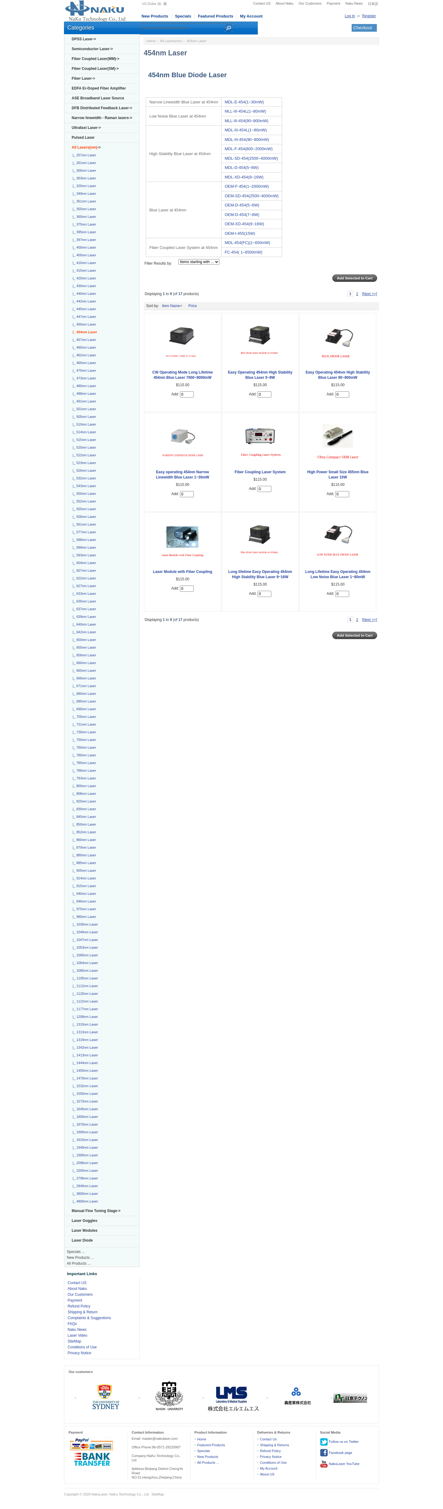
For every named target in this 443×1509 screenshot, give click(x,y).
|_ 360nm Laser (83, 216)
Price (192, 306)
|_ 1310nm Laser (84, 1024)
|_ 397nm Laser (83, 240)
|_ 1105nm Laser (84, 978)
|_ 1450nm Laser (84, 1070)
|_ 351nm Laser (83, 201)
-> (86, 147)
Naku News (354, 3)
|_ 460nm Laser (83, 347)
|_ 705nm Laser (83, 716)
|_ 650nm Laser (83, 640)
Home (150, 41)
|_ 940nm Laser (83, 893)
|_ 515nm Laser (83, 440)
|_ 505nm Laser (83, 416)
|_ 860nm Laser (83, 840)
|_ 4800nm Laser (84, 1201)
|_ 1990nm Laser (84, 1155)
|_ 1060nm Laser (84, 955)
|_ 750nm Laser (83, 740)
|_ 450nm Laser (83, 324)
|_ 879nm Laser (83, 847)
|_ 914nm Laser (83, 878)
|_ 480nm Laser (83, 386)
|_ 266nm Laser (83, 170)
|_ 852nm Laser (83, 832)
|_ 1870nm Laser (84, 1124)
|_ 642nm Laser (83, 632)
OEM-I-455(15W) (240, 233)
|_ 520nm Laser (83, 447)
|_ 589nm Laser (83, 547)
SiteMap (74, 1341)
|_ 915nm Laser (83, 886)
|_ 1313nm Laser (84, 1032)
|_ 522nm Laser (83, 455)
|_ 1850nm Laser (84, 1117)
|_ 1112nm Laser (84, 986)
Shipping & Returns (274, 1445)
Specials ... (76, 1252)
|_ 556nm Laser (83, 516)
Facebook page (336, 1453)
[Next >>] (369, 294)
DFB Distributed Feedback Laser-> (102, 108)
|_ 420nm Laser (83, 278)
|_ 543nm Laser (83, 486)
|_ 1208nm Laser (84, 1017)
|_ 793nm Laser (83, 778)
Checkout (362, 27)
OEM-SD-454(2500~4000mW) (251, 196)
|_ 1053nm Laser (84, 947)
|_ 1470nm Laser (84, 1078)
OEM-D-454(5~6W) (242, 205)
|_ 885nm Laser (83, 863)
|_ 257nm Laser (83, 155)
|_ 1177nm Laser (84, 1009)
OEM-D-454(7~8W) (242, 214)
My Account (251, 16)
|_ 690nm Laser (83, 709)
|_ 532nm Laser (83, 478)
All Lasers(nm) (171, 41)
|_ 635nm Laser (83, 601)
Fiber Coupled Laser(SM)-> (95, 68)
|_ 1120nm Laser (84, 993)
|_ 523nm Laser (83, 463)
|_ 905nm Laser (83, 870)
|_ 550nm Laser (83, 493)
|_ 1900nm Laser (84, 1132)
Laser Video (77, 1335)
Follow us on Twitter (339, 1442)
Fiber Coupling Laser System (260, 472)
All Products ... (78, 1263)
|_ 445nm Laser (83, 309)
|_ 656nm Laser (83, 655)
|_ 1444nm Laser (84, 1063)
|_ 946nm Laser (83, 901)
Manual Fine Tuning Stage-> (96, 1211)
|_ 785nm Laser (83, 763)
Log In (350, 16)
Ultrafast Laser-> (86, 128)
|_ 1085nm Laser (84, 970)
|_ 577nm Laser (83, 532)
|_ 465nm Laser (83, 363)
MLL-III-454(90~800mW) (246, 120)
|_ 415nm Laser (83, 270)
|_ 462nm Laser (83, 355)
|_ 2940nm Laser (84, 1186)
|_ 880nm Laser (83, 855)
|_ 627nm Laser (83, 586)
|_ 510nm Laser (83, 424)
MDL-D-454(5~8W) (241, 167)
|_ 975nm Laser (83, 909)
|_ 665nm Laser (83, 670)
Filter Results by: (158, 263)
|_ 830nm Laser (83, 809)
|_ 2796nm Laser (84, 1178)
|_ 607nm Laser (83, 570)
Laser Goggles (84, 1221)
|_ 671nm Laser (83, 686)
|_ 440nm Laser (83, 293)
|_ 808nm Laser (83, 793)
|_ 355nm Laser (83, 209)
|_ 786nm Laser (83, 770)
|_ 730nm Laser (83, 732)
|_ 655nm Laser (83, 647)
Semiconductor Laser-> (92, 49)
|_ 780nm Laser (83, 755)
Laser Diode (82, 1240)
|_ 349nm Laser (83, 193)
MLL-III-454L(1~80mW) (245, 111)
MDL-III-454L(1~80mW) (246, 130)
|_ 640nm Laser (83, 624)
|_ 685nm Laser (83, 701)
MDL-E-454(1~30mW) (244, 102)
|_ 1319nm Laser (84, 1040)
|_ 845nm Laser (83, 817)
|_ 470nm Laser (83, 370)
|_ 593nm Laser (83, 555)
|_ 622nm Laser (83, 578)
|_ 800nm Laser (83, 786)
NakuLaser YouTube (339, 1464)
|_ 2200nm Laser (84, 1170)
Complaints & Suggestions (89, 1318)
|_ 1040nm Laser (84, 932)
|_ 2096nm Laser (84, 1163)
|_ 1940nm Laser (84, 1147)
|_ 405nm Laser (83, 255)
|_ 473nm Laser (83, 378)
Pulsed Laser (83, 137)
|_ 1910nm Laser (84, 1140)
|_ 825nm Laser (83, 801)
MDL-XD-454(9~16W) (244, 177)
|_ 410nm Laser (83, 263)
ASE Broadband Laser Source (98, 98)
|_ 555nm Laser (83, 509)
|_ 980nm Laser (83, 917)
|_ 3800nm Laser (84, 1193)
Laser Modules (85, 1230)
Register (369, 16)
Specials (183, 16)
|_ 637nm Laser (83, 609)
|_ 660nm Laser (83, 663)
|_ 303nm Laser (83, 178)
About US (267, 1474)
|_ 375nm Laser (83, 224)
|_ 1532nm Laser (84, 1086)
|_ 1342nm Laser (84, 1047)
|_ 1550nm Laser (84, 1093)
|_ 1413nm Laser (84, 1055)
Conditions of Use (82, 1347)
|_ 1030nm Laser (84, 924)
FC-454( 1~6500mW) (243, 252)
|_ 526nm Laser (83, 470)
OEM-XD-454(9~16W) (244, 224)
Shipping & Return (83, 1312)
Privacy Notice (79, 1353)
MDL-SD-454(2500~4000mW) (251, 158)
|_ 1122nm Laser (84, 1001)
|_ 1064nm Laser (84, 963)
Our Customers (310, 3)
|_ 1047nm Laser (84, 940)
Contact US (261, 3)
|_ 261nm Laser (83, 163)
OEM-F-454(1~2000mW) (247, 186)
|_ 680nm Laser (83, 693)
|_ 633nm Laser (83, 593)
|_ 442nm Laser (83, 301)
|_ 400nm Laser (83, 247)
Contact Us (268, 1439)
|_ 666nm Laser (83, 678)
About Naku (284, 3)
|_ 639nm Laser (83, 616)
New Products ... (80, 1257)
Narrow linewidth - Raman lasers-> (102, 118)
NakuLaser (99, 1494)
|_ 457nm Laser (83, 340)
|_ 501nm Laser (83, 409)
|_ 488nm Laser (83, 393)
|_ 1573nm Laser (84, 1101)
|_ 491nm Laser (83, 401)
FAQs (72, 1324)
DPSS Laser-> (84, 39)
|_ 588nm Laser (83, 540)
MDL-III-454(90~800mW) (247, 139)
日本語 (373, 4)
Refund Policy (79, 1306)
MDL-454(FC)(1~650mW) (247, 242)
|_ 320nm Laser (83, 186)
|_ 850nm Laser (83, 824)
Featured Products (215, 16)
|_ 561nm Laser (83, 524)
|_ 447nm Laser (83, 316)
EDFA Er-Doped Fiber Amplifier (99, 88)
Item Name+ (172, 306)
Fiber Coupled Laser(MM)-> (95, 59)
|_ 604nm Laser (83, 563)
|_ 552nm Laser (83, 501)
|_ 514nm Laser (83, 432)
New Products (155, 16)
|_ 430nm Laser (83, 286)
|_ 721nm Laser (83, 724)
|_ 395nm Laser (83, 232)
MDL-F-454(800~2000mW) (249, 148)
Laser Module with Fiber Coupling (182, 572)
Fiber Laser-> (83, 78)
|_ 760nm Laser (83, 747)
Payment (333, 3)
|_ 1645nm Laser (84, 1109)
